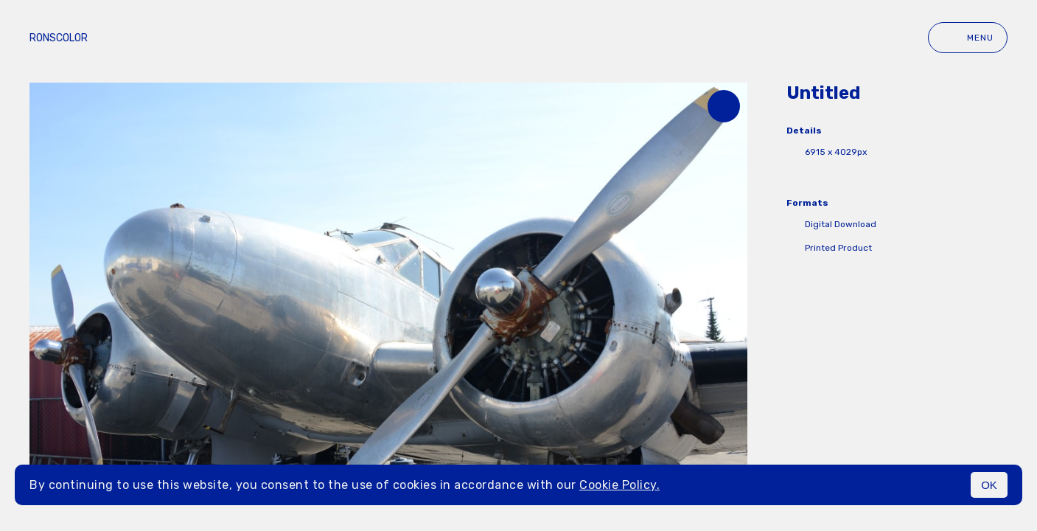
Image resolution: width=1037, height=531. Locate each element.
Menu (968, 37)
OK (989, 485)
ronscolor (58, 38)
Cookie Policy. (619, 485)
